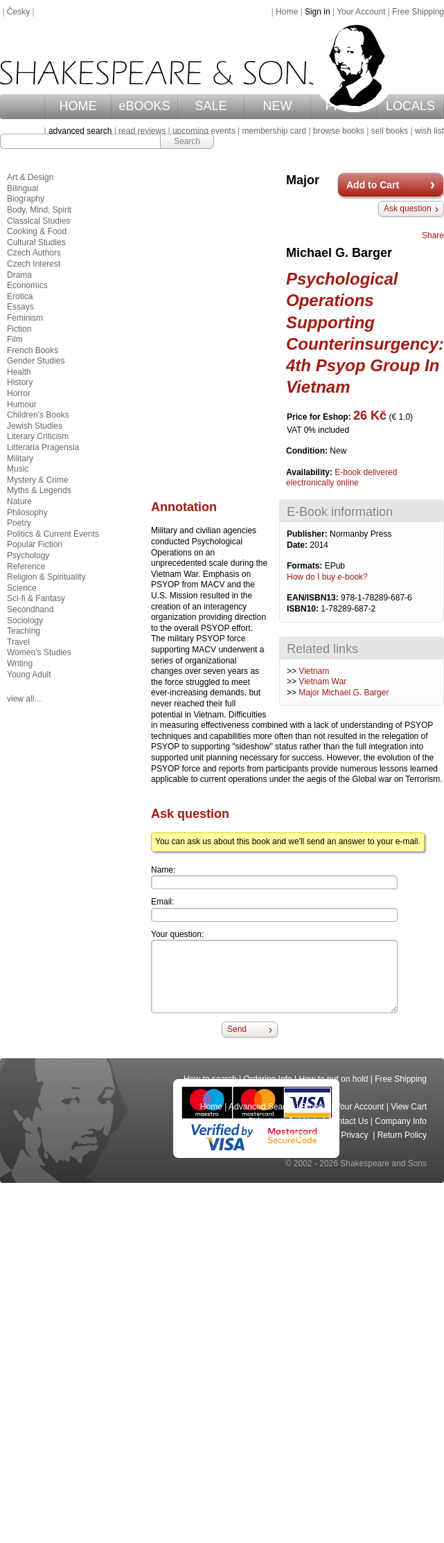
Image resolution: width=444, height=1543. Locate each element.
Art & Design (30, 177)
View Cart (409, 1107)
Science (22, 588)
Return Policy (402, 1135)
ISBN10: (304, 609)
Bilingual (22, 188)
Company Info (401, 1121)
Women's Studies (39, 652)
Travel (18, 642)
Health (19, 372)
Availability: (310, 472)
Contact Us (347, 1121)
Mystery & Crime (38, 480)
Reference (26, 566)
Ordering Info (268, 1079)
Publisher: (308, 534)
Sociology (25, 620)
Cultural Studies (36, 242)
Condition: (308, 451)
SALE (211, 106)
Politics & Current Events (53, 534)
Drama (19, 275)
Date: (298, 545)
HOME (78, 106)
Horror (18, 393)
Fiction (19, 329)
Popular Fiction (34, 544)
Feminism (25, 318)
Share (433, 235)
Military (20, 458)
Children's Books (38, 415)
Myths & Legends (39, 490)
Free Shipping (418, 12)
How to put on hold (333, 1079)
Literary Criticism (38, 436)
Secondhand (30, 609)
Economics (27, 285)
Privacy (356, 1135)
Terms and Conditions (294, 1135)
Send (237, 1029)
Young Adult (29, 674)
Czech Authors (34, 253)
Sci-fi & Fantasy (36, 598)
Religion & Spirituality (46, 577)
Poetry (19, 523)
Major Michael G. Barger (344, 692)
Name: (163, 870)
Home (287, 12)
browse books (338, 131)
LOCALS (410, 106)
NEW (277, 106)
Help (312, 1121)
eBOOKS (144, 106)
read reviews (142, 131)
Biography (25, 199)
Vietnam (314, 671)
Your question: (177, 934)
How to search (210, 1079)
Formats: (306, 566)
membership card (274, 131)
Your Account (361, 12)
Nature (19, 501)
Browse (315, 1107)
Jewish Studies (34, 426)
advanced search (80, 131)
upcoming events (204, 131)
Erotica (20, 296)
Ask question (408, 208)
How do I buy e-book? (327, 577)
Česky (18, 12)
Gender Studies (35, 361)
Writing (20, 663)
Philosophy (27, 512)
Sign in (317, 12)
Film (15, 339)
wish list (429, 131)
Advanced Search (261, 1107)
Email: (162, 902)
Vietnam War (322, 681)
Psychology (28, 555)
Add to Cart (372, 184)
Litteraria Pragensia (43, 447)
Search (187, 141)
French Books (32, 350)
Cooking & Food (36, 231)
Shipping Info (272, 1121)
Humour (22, 404)
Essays (20, 307)
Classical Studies (38, 221)
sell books (389, 131)
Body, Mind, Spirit (39, 210)
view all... (24, 699)
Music (17, 469)
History (20, 382)
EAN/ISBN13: (314, 598)
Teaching (23, 631)
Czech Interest (33, 264)
